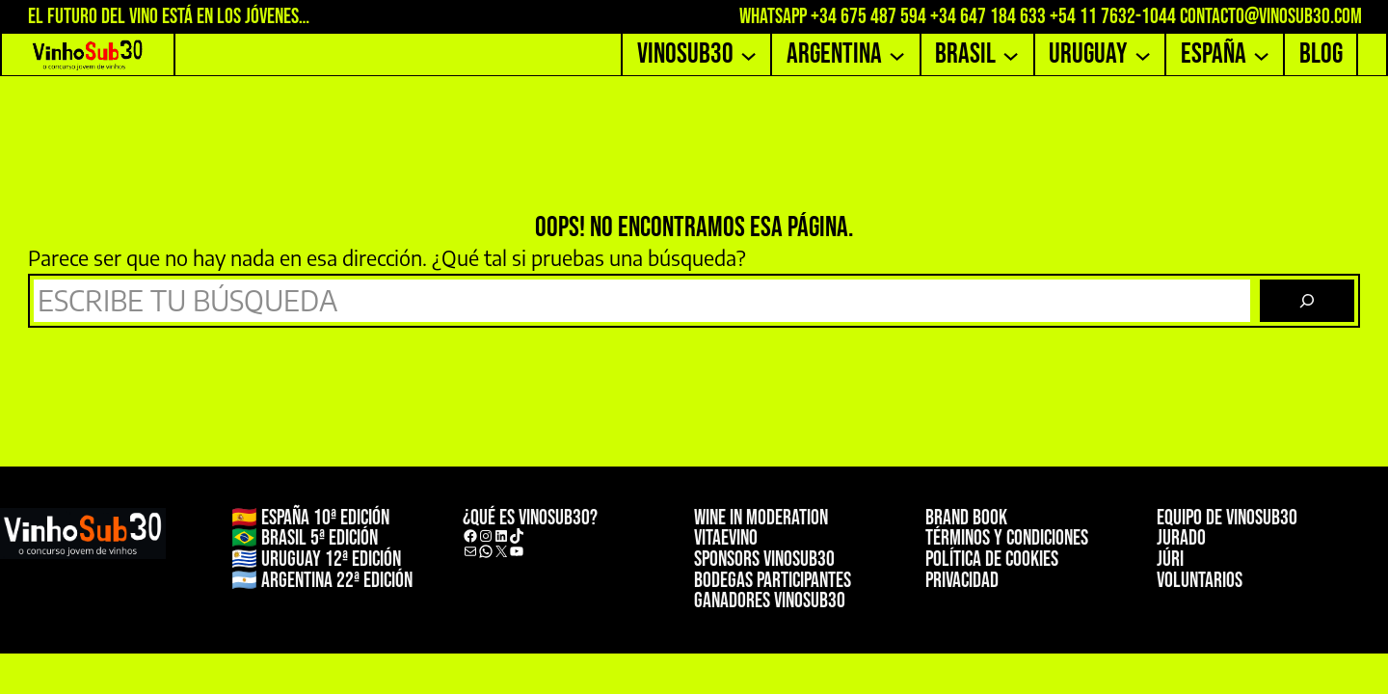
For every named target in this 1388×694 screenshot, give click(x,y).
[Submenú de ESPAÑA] (1261, 54)
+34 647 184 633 (988, 17)
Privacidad (962, 581)
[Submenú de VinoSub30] (748, 54)
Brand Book (966, 518)
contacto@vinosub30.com (1271, 17)
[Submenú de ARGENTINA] (897, 54)
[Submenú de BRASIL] (1010, 54)
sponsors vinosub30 (764, 559)
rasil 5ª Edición (324, 538)
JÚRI (1170, 559)
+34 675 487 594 (868, 17)
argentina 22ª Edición (337, 581)
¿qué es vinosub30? (530, 518)
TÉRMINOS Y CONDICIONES (1006, 538)
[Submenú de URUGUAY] (1142, 54)
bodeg (715, 581)
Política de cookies (991, 559)
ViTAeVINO (726, 538)
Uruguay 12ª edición (331, 559)
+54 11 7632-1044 (1113, 17)
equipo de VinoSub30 (1227, 518)
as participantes (793, 581)
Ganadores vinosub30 (769, 601)
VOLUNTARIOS (1199, 581)
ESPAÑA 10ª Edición (325, 518)
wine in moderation (761, 518)
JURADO (1181, 538)
